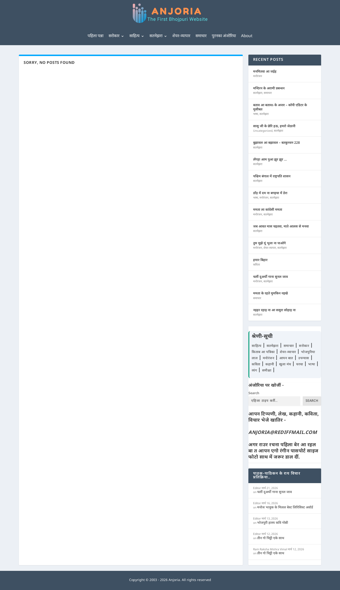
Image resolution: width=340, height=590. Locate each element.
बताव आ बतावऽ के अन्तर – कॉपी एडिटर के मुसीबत (280, 107)
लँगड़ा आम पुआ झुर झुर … (270, 159)
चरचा (300, 364)
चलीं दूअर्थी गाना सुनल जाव (270, 277)
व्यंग (255, 370)
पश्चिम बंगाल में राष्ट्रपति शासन (271, 176)
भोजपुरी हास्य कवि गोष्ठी (272, 523)
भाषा (255, 114)
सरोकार (114, 36)
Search (253, 393)
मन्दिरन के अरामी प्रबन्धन (269, 88)
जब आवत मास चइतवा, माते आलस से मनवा (281, 226)
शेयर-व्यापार (181, 36)
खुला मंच (285, 364)
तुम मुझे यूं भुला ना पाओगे (269, 243)
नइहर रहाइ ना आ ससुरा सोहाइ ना (274, 310)
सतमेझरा (155, 36)
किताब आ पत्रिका (264, 352)
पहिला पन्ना (95, 36)
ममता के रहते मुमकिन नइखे (270, 293)
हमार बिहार (260, 260)
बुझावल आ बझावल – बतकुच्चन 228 (276, 143)
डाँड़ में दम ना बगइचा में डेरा (270, 193)
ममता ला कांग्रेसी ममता (267, 210)
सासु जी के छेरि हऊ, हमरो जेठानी (274, 126)
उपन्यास (303, 358)
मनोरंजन (257, 76)
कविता (256, 265)
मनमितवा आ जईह (264, 72)
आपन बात (286, 358)
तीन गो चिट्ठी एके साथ (270, 538)
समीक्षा (267, 370)
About (246, 36)
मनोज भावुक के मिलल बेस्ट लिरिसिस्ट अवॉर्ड (285, 507)
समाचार (201, 36)
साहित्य (134, 36)
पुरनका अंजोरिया (224, 36)
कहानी (270, 364)
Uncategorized (262, 131)
